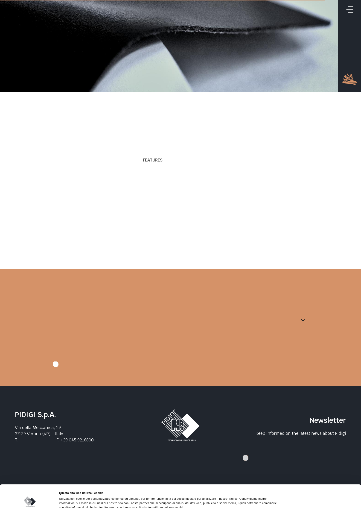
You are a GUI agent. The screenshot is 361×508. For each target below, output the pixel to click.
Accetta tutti (322, 473)
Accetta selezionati (322, 483)
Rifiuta (322, 494)
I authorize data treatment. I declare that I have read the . (125, 366)
